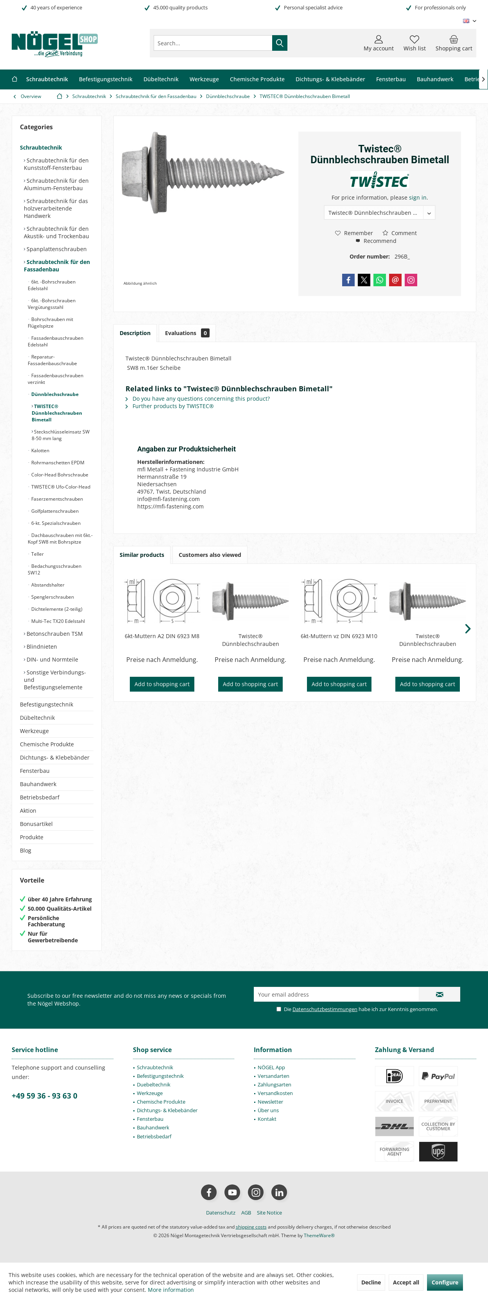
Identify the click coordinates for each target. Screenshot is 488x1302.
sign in (418, 197)
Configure (445, 1282)
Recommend (375, 240)
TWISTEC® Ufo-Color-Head (60, 486)
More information (171, 1289)
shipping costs (251, 1227)
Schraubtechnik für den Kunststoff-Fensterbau (56, 164)
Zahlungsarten (274, 1084)
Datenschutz (220, 1212)
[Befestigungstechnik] (106, 79)
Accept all (406, 1282)
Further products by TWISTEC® (170, 406)
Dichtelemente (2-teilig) (56, 609)
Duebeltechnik (153, 1084)
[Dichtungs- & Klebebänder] (330, 79)
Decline (371, 1282)
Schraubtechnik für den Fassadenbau (57, 265)
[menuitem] (454, 43)
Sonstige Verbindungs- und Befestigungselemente (55, 680)
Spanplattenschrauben (56, 249)
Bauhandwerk (38, 784)
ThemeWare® (319, 1235)
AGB (246, 1212)
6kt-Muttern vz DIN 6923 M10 (339, 636)
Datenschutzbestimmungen (324, 1009)
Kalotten (39, 450)
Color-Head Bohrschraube (59, 474)
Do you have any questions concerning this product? (198, 398)
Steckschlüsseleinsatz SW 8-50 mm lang (61, 435)
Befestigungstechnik (46, 704)
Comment (399, 233)
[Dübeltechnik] (161, 79)
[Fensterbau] (391, 79)
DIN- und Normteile (51, 659)
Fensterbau (35, 770)
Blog (25, 850)
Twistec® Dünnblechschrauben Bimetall (250, 640)
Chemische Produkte (47, 744)
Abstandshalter (47, 584)
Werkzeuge (34, 731)
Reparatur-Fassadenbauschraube (52, 360)
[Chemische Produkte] (257, 79)
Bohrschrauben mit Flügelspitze (50, 322)
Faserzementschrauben (56, 499)
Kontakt (267, 1118)
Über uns (268, 1110)
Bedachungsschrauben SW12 (54, 569)
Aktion (28, 810)
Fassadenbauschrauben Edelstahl (55, 341)
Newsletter (270, 1101)
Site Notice (269, 1212)
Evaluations (187, 332)
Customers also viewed (210, 554)
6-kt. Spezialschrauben (55, 523)
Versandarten (273, 1075)
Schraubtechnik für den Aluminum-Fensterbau (56, 184)
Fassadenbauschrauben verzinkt (55, 378)
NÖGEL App (271, 1067)
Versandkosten (275, 1093)
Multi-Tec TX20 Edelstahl (57, 621)
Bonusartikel (36, 824)
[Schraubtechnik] (47, 79)
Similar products (142, 554)
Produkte (31, 837)
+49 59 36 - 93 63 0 (44, 1096)
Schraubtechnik (41, 147)
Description (135, 333)
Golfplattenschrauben (54, 511)
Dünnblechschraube (54, 394)
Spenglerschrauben (52, 597)
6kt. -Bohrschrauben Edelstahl (51, 285)
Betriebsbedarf (39, 797)
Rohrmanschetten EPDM (57, 462)
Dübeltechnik (37, 717)
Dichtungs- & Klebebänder (55, 757)
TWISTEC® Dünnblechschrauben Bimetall (57, 413)
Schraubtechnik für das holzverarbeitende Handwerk (56, 208)
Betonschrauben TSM (54, 633)
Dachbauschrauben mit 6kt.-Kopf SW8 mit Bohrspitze (60, 538)
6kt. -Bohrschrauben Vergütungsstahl (51, 303)
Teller (37, 554)
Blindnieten (41, 646)
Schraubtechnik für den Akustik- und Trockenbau (56, 232)
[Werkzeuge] (204, 79)
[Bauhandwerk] (435, 79)
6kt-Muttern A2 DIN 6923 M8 (162, 636)
